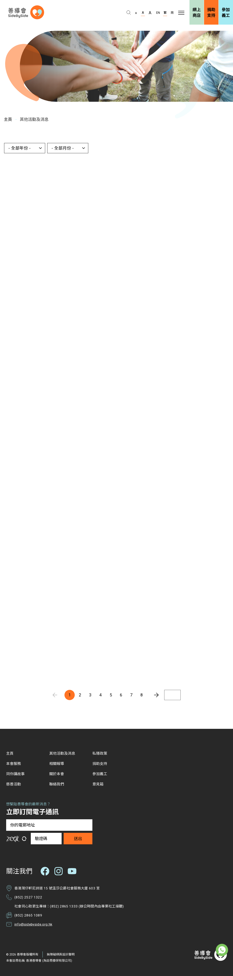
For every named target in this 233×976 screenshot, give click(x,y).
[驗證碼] (46, 838)
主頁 (7, 119)
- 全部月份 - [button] (63, 148)
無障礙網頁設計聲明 (61, 954)
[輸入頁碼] (172, 695)
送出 (78, 838)
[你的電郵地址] (49, 825)
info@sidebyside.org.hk (33, 924)
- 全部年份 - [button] (19, 148)
